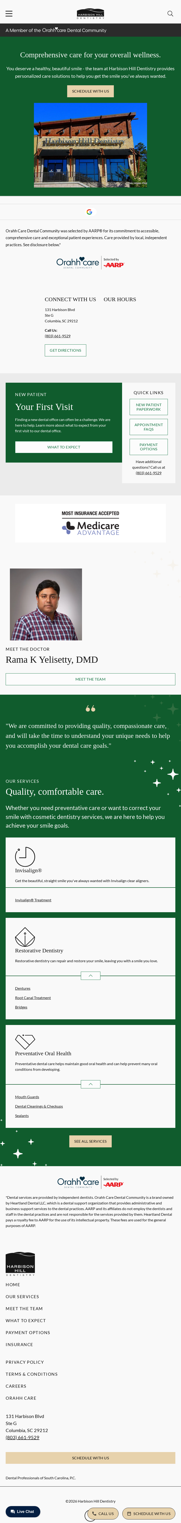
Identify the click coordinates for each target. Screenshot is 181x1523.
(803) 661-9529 (57, 336)
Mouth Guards (27, 1097)
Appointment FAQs (149, 426)
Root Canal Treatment (33, 997)
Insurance (19, 1344)
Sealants (22, 1115)
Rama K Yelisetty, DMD (52, 659)
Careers (16, 1386)
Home (13, 1284)
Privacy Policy (25, 1362)
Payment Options (149, 446)
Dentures (22, 988)
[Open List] (90, 976)
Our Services (22, 1296)
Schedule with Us (90, 91)
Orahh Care (21, 1398)
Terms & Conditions (32, 1374)
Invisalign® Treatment (33, 900)
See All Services (90, 1141)
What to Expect (63, 447)
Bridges (21, 1007)
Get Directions (65, 350)
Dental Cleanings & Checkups (39, 1106)
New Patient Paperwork (148, 406)
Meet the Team (90, 679)
